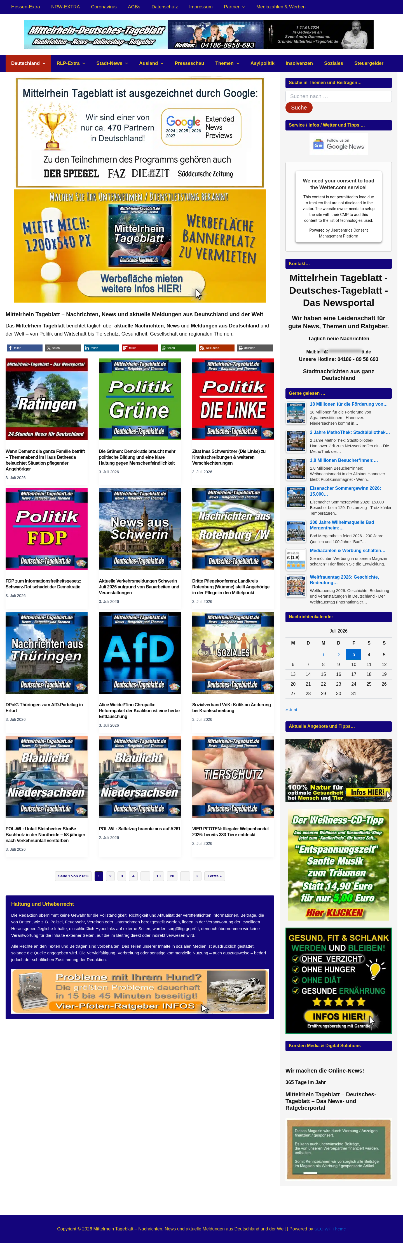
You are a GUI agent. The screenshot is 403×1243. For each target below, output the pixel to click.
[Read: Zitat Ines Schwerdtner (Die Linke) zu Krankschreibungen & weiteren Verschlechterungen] (233, 399)
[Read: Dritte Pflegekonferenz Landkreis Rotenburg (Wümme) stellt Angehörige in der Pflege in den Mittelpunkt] (233, 529)
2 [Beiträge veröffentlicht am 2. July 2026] (339, 655)
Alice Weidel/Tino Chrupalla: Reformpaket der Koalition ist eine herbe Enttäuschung (134, 710)
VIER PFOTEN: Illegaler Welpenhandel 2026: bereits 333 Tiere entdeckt (232, 831)
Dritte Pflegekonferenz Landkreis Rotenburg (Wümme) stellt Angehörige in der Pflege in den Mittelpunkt (232, 586)
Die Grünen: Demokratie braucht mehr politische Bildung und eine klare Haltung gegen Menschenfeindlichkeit (139, 457)
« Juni (291, 710)
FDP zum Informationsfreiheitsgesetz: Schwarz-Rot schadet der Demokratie (45, 584)
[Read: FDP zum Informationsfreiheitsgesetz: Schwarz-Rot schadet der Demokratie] (47, 529)
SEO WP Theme (330, 1229)
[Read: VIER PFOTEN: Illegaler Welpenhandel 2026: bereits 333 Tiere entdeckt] (233, 776)
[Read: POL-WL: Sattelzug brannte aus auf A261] (140, 776)
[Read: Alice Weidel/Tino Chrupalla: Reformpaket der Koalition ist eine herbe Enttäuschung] (140, 652)
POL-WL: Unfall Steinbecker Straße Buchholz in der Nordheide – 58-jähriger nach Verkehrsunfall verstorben (42, 837)
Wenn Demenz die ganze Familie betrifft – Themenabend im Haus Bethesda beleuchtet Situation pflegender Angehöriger (40, 460)
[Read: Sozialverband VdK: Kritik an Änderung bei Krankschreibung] (233, 652)
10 (159, 882)
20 (174, 882)
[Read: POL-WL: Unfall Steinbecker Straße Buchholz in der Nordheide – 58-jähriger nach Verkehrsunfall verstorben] (47, 776)
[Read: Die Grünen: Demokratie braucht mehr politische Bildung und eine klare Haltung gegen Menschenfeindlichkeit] (140, 399)
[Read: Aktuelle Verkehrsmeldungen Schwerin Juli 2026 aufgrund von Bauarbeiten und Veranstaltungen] (140, 529)
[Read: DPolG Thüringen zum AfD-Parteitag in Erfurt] (47, 652)
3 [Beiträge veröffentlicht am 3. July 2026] (354, 655)
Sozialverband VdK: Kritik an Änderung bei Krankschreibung (225, 707)
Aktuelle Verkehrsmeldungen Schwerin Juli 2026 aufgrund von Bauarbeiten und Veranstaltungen (140, 586)
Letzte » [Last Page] (219, 882)
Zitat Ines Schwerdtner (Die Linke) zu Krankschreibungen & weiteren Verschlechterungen (230, 457)
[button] (231, 7)
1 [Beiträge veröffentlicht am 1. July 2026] (323, 655)
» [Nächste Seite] (201, 882)
